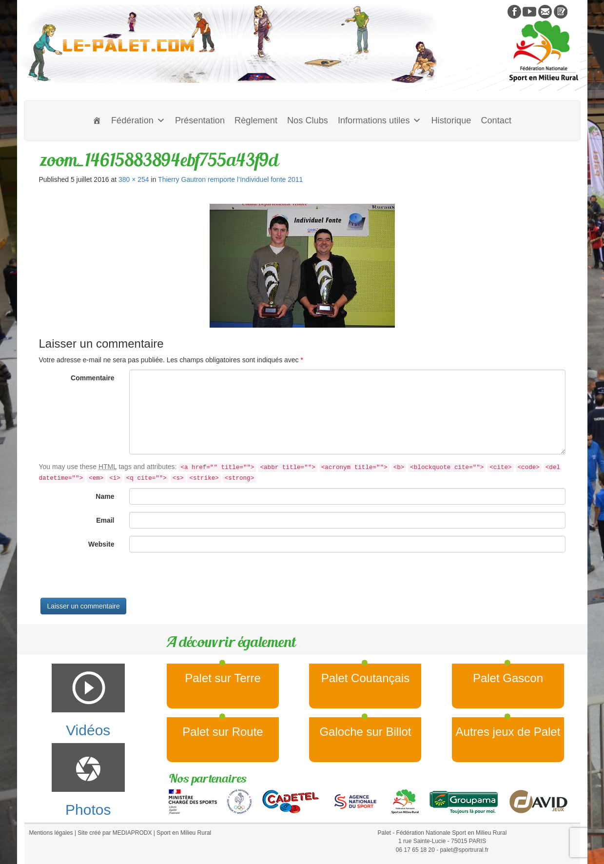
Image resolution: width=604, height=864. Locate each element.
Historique (451, 120)
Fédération (138, 120)
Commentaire (92, 378)
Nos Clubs (307, 120)
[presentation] (113, 579)
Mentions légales (51, 832)
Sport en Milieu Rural (183, 832)
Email (105, 520)
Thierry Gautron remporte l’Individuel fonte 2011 (230, 179)
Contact (496, 120)
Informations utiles (380, 120)
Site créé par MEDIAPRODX (115, 832)
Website (101, 544)
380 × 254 (133, 179)
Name (105, 496)
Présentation (200, 120)
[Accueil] (97, 120)
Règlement (255, 120)
